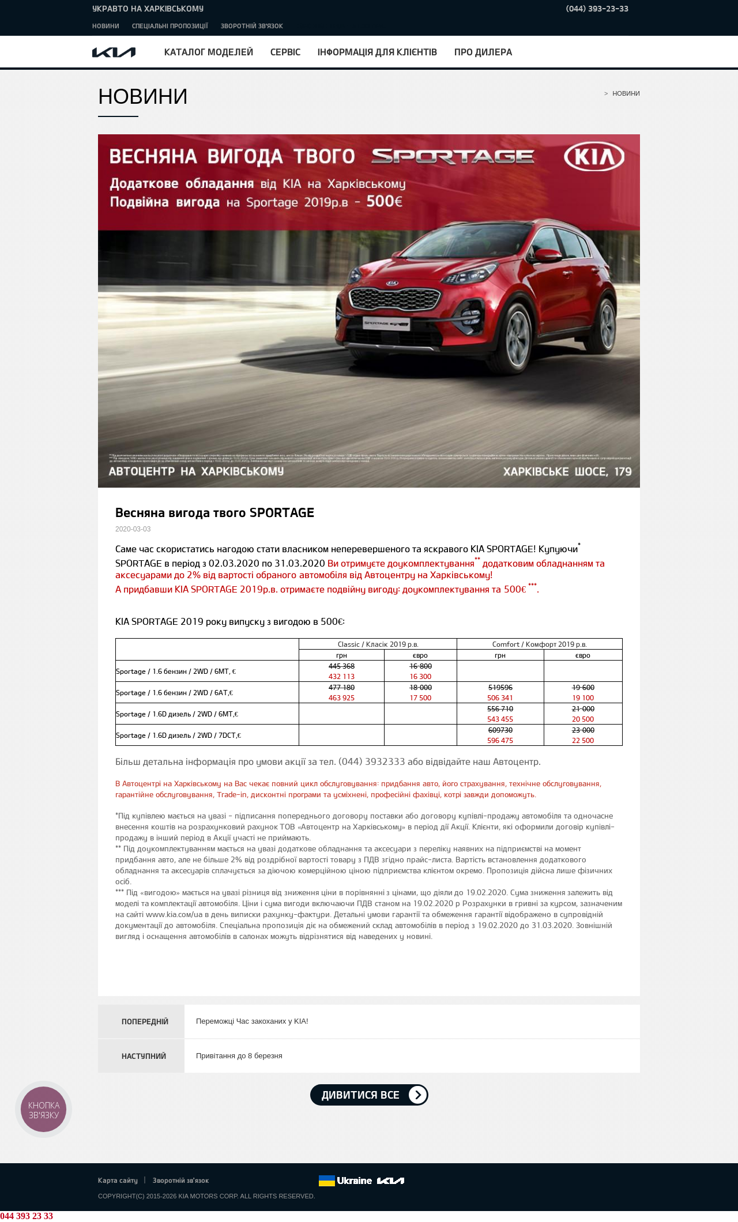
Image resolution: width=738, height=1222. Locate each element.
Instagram (293, 1181)
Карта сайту (118, 1180)
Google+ (262, 1181)
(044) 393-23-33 (597, 8)
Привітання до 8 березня (239, 1055)
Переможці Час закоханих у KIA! (252, 1021)
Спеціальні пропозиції (170, 25)
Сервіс (285, 51)
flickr (310, 1181)
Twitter (246, 1181)
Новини (105, 25)
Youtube (278, 1181)
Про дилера (483, 51)
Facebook (230, 1181)
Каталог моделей (208, 51)
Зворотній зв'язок (252, 25)
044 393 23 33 (26, 1216)
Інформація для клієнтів (377, 51)
